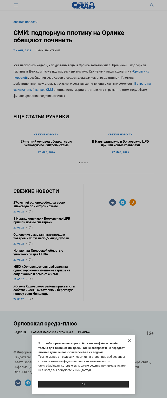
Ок (83, 384)
